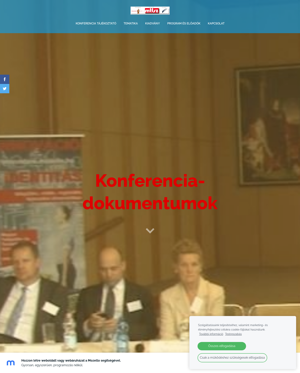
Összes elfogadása (221, 346)
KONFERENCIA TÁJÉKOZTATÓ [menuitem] (96, 23)
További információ (211, 334)
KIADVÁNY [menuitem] (152, 23)
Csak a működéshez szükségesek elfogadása (232, 357)
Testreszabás (233, 334)
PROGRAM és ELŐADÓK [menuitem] (183, 23)
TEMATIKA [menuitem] (131, 23)
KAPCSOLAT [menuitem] (216, 23)
